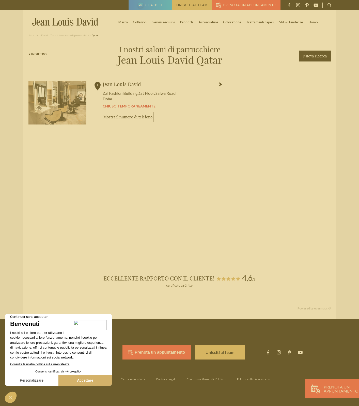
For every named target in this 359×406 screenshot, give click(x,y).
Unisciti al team (191, 5)
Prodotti (186, 22)
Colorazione (232, 22)
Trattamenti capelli (260, 22)
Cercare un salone (133, 379)
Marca (123, 22)
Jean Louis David (122, 84)
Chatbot (149, 6)
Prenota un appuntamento (246, 5)
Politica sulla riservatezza (253, 379)
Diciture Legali (166, 379)
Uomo (313, 22)
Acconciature (208, 22)
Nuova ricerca (315, 56)
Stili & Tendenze (291, 22)
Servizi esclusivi (164, 22)
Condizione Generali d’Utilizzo (206, 379)
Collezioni (140, 22)
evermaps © (322, 308)
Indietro (37, 54)
